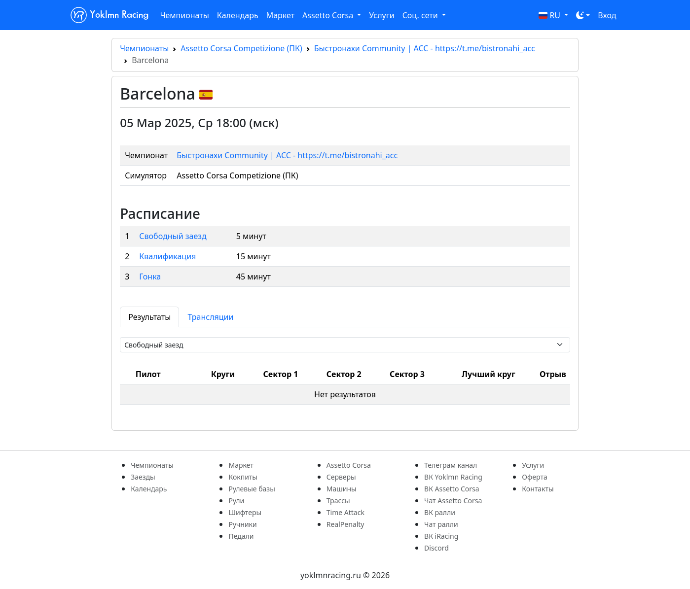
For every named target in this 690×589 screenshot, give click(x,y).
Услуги (381, 15)
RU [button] (551, 15)
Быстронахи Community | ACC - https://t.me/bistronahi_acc (424, 48)
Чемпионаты (184, 15)
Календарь (237, 15)
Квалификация (167, 256)
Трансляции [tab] (210, 317)
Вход (607, 15)
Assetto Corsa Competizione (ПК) (241, 48)
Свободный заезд (172, 236)
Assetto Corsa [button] (328, 15)
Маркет (280, 15)
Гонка (150, 276)
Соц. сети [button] (421, 15)
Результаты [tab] (149, 317)
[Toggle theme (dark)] (583, 15)
